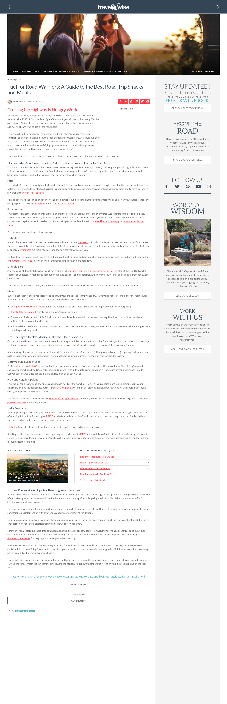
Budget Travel (17, 80)
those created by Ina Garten (102, 271)
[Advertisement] (126, 130)
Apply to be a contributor (187, 349)
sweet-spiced (38, 203)
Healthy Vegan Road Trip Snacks (97, 457)
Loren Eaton (18, 102)
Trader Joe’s (19, 366)
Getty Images (208, 72)
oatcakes (83, 242)
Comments (78, 601)
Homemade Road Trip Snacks (95, 468)
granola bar (76, 271)
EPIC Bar (50, 416)
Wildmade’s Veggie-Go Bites (64, 398)
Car (31, 611)
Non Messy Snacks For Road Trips (97, 474)
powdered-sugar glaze (22, 261)
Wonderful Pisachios (33, 193)
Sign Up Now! (79, 584)
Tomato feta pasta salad (23, 312)
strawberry (113, 221)
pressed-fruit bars (16, 402)
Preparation (21, 611)
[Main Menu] (9, 7)
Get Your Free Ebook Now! (188, 108)
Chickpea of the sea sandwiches (27, 306)
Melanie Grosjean (17, 481)
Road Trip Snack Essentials (94, 462)
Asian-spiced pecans (64, 203)
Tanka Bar (12, 427)
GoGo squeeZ (64, 387)
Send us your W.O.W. (187, 296)
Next (207, 44)
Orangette (25, 250)
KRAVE (82, 434)
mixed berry (101, 221)
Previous (19, 44)
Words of (187, 208)
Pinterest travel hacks (18, 538)
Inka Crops (36, 366)
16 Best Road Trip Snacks (93, 480)
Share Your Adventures (187, 160)
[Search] (218, 7)
